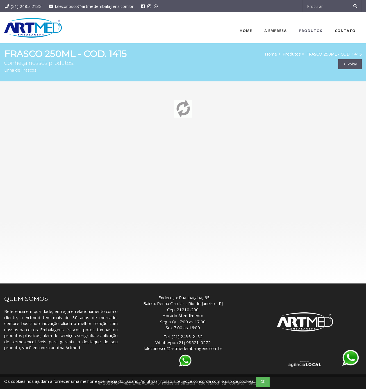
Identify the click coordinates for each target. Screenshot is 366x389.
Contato (345, 30)
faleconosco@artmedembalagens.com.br (94, 6)
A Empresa (275, 30)
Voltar (350, 64)
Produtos (310, 30)
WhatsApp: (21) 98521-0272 (183, 342)
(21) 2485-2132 (26, 6)
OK (262, 381)
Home (246, 30)
